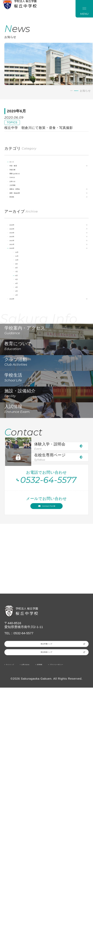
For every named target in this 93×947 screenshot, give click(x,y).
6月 (21, 338)
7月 (21, 332)
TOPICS (18, 199)
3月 (21, 356)
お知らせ (19, 205)
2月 (21, 362)
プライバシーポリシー (22, 923)
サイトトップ (16, 916)
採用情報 (66, 916)
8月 (21, 326)
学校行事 (19, 187)
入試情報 (19, 211)
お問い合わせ (42, 916)
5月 (21, 344)
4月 (21, 350)
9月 (21, 320)
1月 (21, 368)
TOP (70, 95)
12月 (22, 301)
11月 (22, 307)
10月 (22, 314)
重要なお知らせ (24, 193)
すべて (17, 175)
